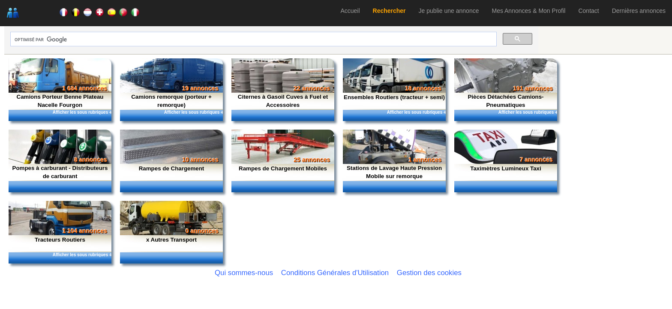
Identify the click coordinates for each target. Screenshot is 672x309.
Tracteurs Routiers (60, 239)
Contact (588, 10)
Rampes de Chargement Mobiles (283, 168)
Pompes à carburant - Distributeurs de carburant (60, 172)
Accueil (350, 10)
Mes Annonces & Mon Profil (528, 10)
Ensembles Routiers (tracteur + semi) (394, 97)
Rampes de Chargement (171, 168)
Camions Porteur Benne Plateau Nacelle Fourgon (60, 101)
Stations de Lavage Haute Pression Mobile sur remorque (394, 172)
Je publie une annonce (449, 10)
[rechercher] (253, 40)
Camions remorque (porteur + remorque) (171, 101)
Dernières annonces (639, 10)
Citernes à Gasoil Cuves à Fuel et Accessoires (283, 101)
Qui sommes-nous (244, 273)
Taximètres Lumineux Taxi (505, 168)
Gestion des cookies (429, 273)
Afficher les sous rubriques (82, 112)
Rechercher (389, 10)
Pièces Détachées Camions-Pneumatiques (505, 101)
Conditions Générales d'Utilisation (335, 273)
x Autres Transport (171, 239)
